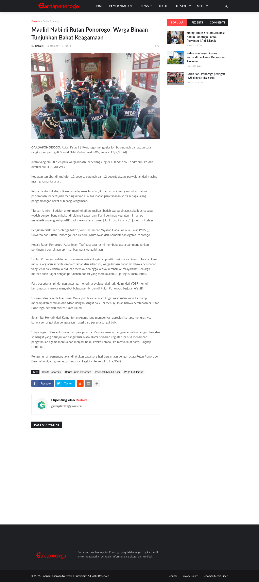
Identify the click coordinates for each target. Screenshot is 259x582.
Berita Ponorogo (51, 21)
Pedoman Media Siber (215, 576)
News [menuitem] (144, 6)
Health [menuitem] (163, 6)
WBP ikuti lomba (133, 372)
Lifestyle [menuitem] (181, 6)
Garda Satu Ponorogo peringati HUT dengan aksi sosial (206, 76)
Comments (217, 22)
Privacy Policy (190, 576)
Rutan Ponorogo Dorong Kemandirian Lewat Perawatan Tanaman (206, 57)
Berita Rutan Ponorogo (78, 372)
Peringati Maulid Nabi (107, 372)
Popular (177, 22)
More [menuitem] (201, 6)
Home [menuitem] (98, 6)
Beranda (35, 21)
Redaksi (82, 400)
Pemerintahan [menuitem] (120, 6)
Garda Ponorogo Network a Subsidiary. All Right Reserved (76, 576)
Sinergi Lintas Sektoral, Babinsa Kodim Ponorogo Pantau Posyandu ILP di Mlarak (206, 36)
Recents (197, 22)
